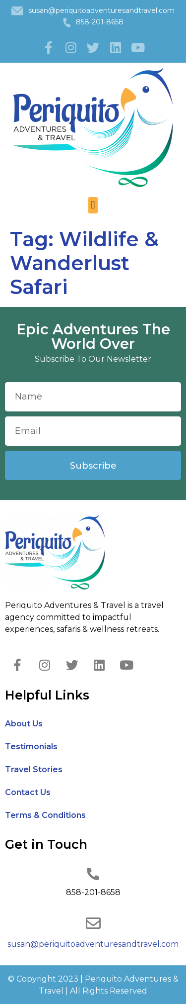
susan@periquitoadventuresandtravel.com (101, 10)
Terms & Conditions (45, 815)
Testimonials (31, 746)
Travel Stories (33, 769)
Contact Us (28, 792)
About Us (24, 723)
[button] (93, 205)
